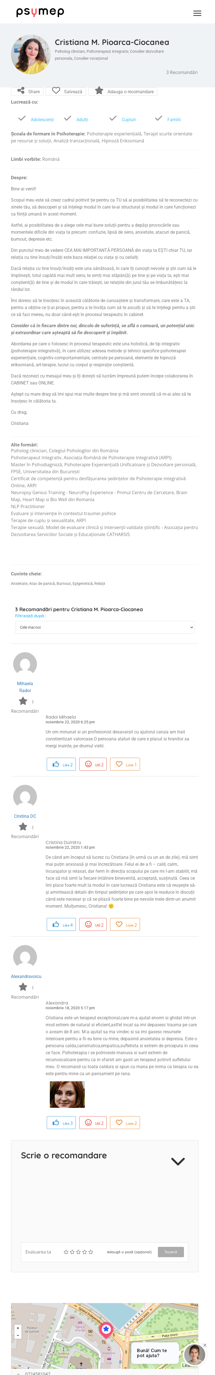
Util (94, 764)
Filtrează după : (30, 615)
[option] (67, 1094)
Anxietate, (20, 583)
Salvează (67, 90)
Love (126, 764)
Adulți (74, 119)
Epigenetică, (83, 583)
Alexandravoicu (26, 976)
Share (28, 90)
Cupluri (121, 119)
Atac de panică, (43, 583)
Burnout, (65, 583)
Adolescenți (35, 119)
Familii (166, 119)
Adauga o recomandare (124, 90)
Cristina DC (25, 816)
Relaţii (99, 583)
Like (63, 764)
